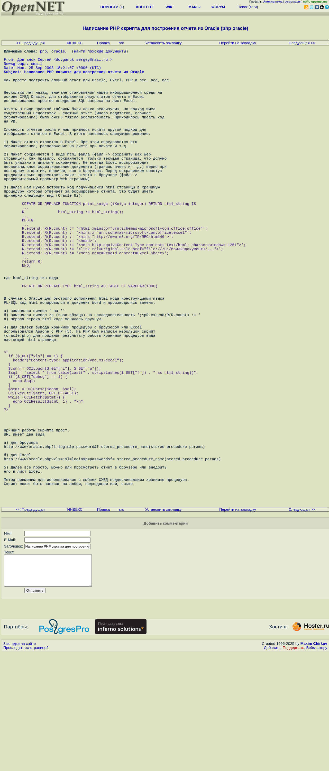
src (121, 43)
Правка (103, 43)
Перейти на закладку (237, 43)
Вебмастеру (316, 766)
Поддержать (293, 766)
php (43, 52)
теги (253, 7)
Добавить (272, 766)
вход (279, 1)
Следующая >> (302, 43)
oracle (58, 52)
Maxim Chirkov (313, 762)
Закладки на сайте (19, 762)
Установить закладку (163, 43)
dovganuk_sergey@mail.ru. (83, 62)
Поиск (242, 7)
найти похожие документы (100, 52)
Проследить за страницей (26, 766)
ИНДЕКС (75, 43)
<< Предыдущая (30, 43)
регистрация (293, 1)
